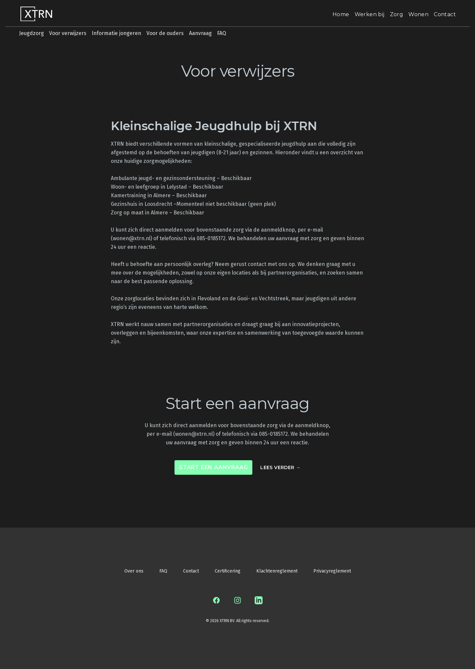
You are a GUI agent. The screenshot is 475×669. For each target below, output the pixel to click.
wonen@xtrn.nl (131, 238)
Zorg (396, 14)
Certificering (227, 571)
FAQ (221, 33)
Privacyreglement (332, 571)
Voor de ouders (165, 33)
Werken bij (370, 14)
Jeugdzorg (31, 33)
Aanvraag (200, 33)
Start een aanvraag (213, 467)
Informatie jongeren (116, 33)
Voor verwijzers (67, 33)
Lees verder (280, 467)
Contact (445, 14)
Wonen (418, 14)
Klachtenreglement (277, 571)
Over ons (133, 571)
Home (340, 14)
